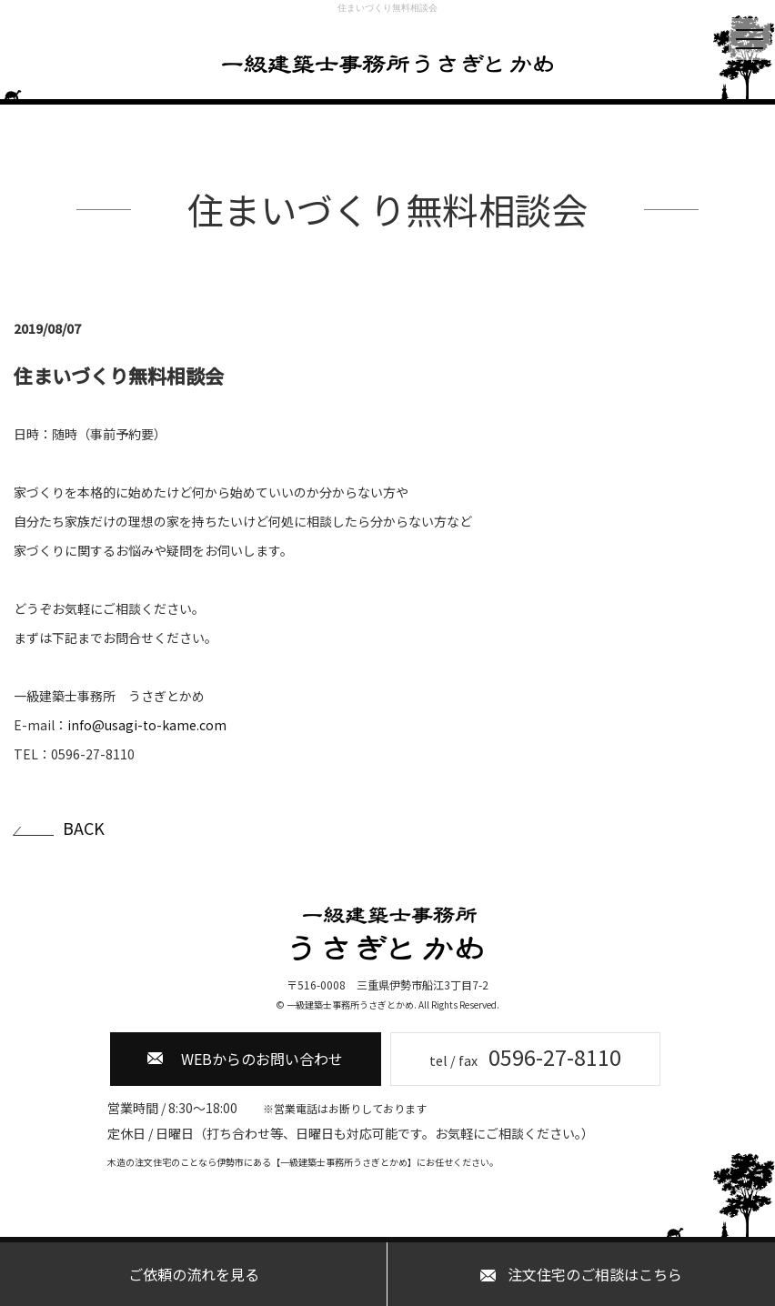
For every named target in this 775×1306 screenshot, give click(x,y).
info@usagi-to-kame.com (146, 725)
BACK (84, 828)
